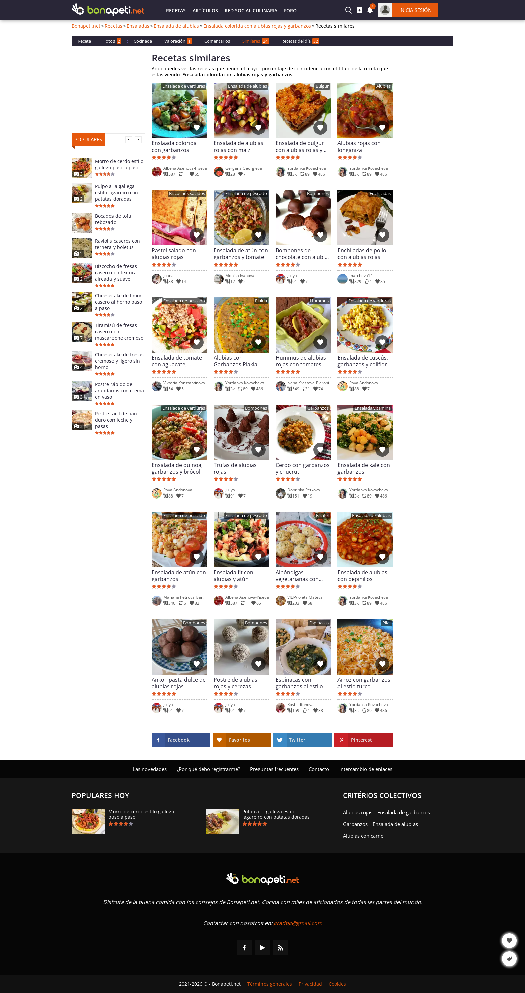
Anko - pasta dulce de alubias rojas (179, 683)
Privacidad (310, 984)
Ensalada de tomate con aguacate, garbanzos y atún (177, 361)
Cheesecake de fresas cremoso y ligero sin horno (119, 360)
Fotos (112, 41)
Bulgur (322, 86)
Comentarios (217, 41)
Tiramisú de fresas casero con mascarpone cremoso (119, 331)
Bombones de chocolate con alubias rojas (303, 253)
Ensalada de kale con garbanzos (364, 468)
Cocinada (143, 41)
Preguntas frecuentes (274, 769)
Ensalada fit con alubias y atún (233, 575)
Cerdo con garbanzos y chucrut (303, 468)
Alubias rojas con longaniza (359, 146)
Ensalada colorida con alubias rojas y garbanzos (257, 26)
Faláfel (322, 515)
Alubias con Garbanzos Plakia (235, 361)
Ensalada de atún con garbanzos (179, 575)
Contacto (319, 769)
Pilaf (386, 623)
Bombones (318, 193)
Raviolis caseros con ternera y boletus (117, 244)
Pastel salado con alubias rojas (174, 253)
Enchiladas (380, 193)
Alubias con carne (363, 835)
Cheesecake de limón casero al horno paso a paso (119, 301)
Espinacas (319, 623)
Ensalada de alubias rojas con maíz (239, 146)
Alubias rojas (357, 812)
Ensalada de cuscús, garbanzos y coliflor (363, 361)
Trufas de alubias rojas (235, 468)
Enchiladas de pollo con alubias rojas (362, 253)
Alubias (383, 86)
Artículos (205, 10)
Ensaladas (138, 26)
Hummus (319, 301)
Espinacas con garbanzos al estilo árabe (299, 683)
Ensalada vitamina (373, 408)
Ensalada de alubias (176, 26)
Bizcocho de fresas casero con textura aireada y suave (116, 272)
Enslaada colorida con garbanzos (174, 146)
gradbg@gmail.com (298, 923)
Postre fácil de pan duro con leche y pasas (116, 419)
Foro (290, 10)
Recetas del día (300, 41)
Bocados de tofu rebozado (113, 219)
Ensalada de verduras (183, 86)
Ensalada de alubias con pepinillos (362, 575)
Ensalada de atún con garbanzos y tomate (241, 253)
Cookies (337, 984)
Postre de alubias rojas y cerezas (235, 683)
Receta (84, 41)
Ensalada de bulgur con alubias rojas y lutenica (300, 146)
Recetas (176, 10)
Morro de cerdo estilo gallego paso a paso (119, 164)
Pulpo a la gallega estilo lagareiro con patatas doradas (116, 192)
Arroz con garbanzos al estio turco (364, 683)
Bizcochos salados (187, 193)
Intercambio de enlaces (365, 769)
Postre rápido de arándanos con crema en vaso (119, 390)
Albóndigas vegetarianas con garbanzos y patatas (301, 575)
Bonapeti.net (86, 26)
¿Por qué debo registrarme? (208, 769)
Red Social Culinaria (251, 10)
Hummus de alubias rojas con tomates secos (301, 361)
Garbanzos (318, 408)
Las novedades (150, 769)
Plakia (261, 301)
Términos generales (269, 984)
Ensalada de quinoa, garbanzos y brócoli (177, 468)
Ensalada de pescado (246, 193)
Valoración (178, 41)
